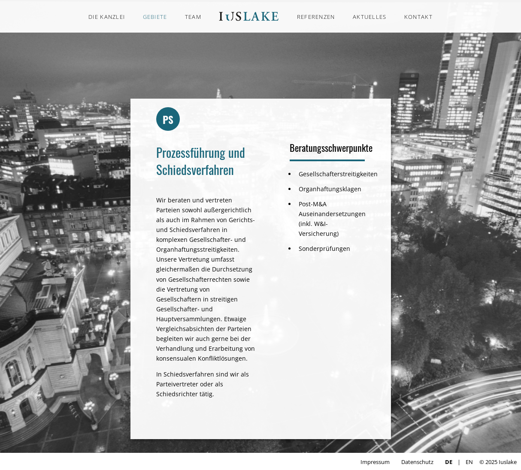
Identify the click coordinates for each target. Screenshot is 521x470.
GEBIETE (155, 17)
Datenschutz (417, 462)
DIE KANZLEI (106, 17)
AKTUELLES (370, 17)
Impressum (375, 462)
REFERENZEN (316, 17)
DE (448, 462)
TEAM (193, 17)
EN (469, 462)
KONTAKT (418, 17)
